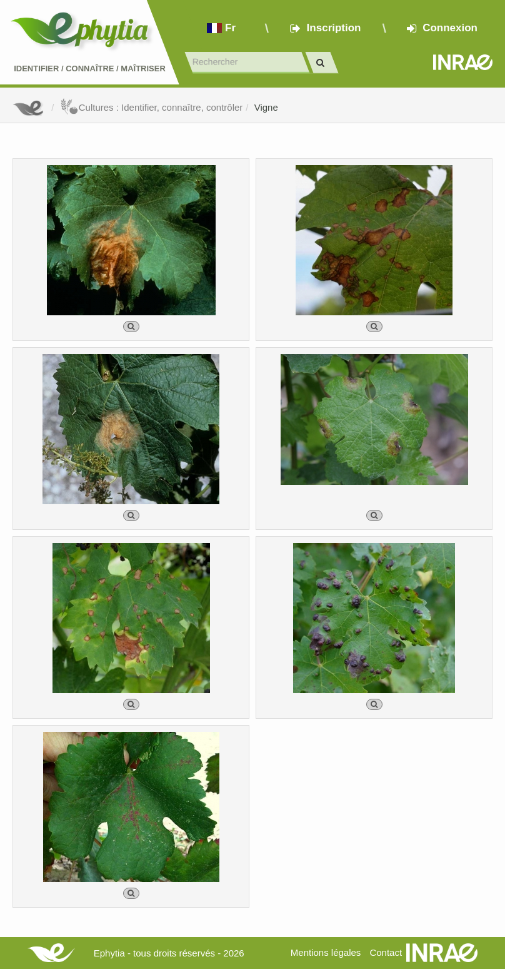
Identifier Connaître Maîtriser (90, 68)
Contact (385, 952)
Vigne (266, 107)
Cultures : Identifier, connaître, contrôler (151, 107)
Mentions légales (326, 952)
